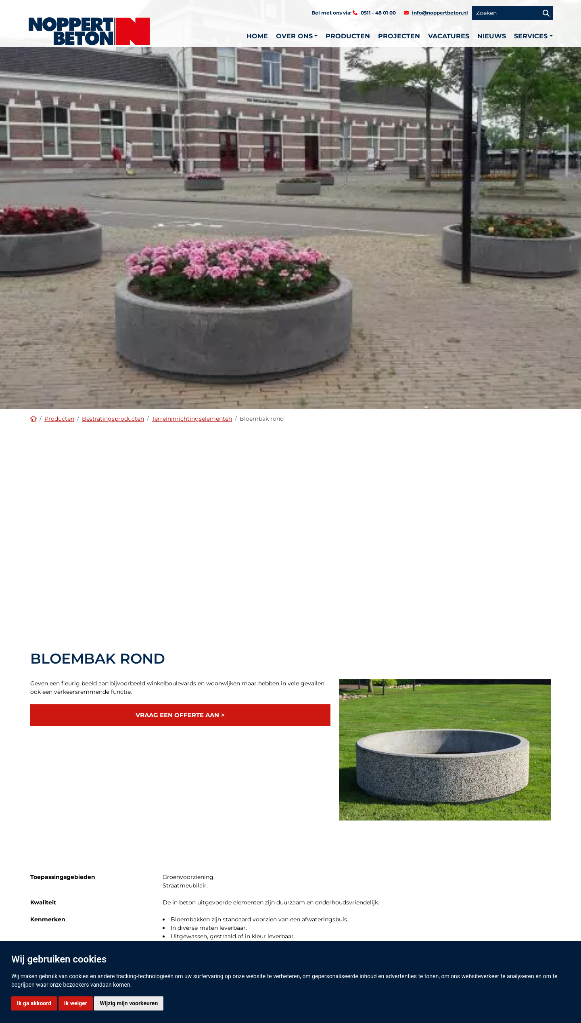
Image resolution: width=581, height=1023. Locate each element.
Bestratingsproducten (113, 418)
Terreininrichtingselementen (192, 418)
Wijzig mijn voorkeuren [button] (129, 1003)
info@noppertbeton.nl (440, 13)
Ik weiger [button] (75, 1003)
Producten (348, 36)
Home (257, 36)
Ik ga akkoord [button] (34, 1003)
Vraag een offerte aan (177, 715)
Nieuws (491, 36)
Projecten (399, 36)
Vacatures (448, 36)
